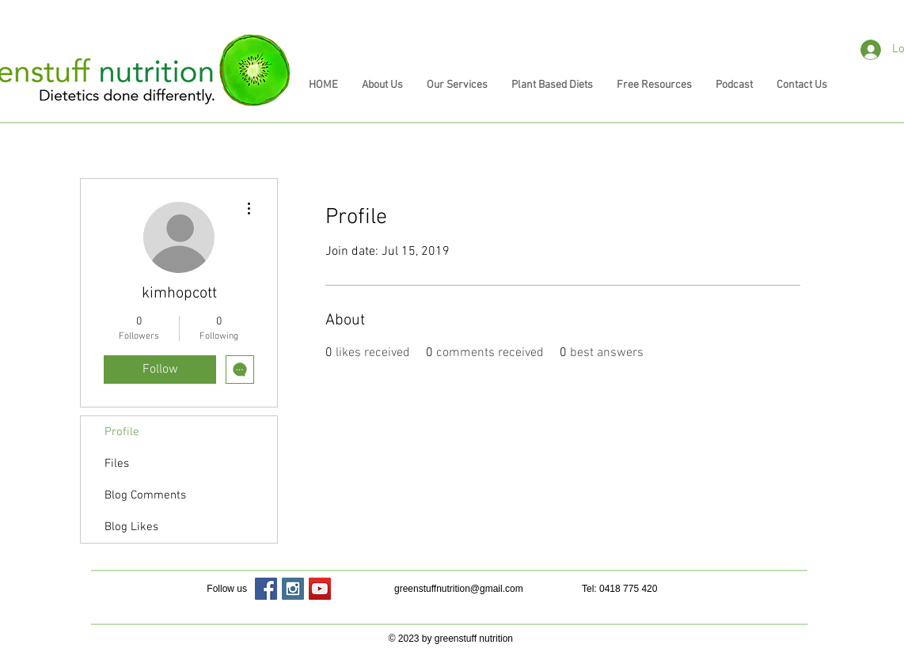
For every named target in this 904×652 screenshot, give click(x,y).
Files (116, 464)
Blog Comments (145, 495)
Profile (121, 432)
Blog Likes (131, 527)
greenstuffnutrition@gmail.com (458, 588)
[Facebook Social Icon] (266, 589)
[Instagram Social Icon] (293, 589)
